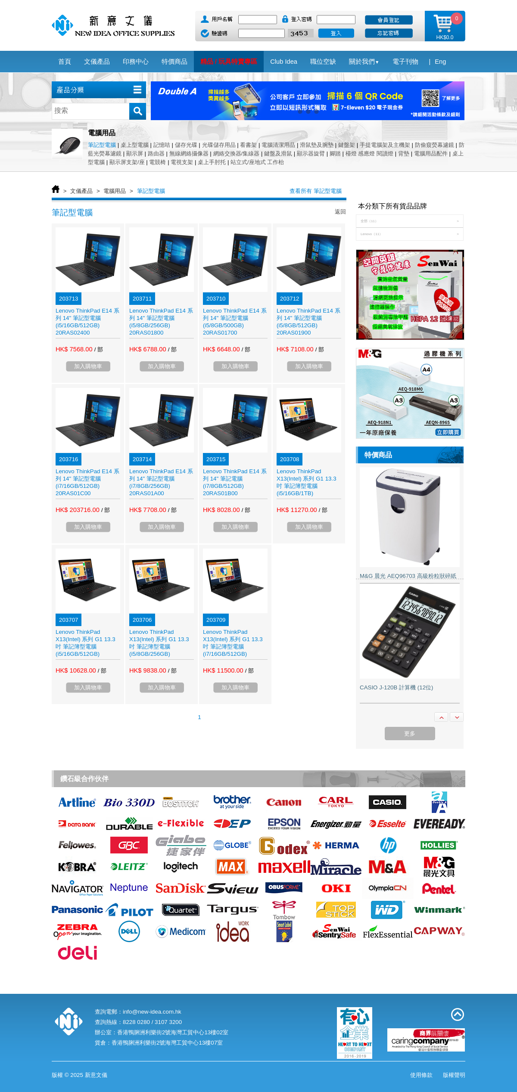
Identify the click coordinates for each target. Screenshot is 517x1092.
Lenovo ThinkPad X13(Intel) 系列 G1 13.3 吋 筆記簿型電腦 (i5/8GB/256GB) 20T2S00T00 (159, 646)
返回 (340, 211)
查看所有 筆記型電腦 (316, 191)
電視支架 (182, 162)
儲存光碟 (186, 145)
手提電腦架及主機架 (385, 145)
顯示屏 (134, 153)
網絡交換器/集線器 (236, 153)
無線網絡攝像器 (189, 153)
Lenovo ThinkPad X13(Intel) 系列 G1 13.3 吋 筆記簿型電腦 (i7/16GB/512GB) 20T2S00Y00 (233, 646)
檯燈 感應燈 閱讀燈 (369, 153)
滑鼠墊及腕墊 (316, 145)
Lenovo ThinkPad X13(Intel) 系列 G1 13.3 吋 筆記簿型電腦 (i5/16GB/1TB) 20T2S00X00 (306, 486)
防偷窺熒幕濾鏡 (434, 145)
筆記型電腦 (102, 145)
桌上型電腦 (135, 145)
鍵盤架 (346, 145)
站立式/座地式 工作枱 (257, 162)
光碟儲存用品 (219, 145)
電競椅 (157, 162)
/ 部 (98, 349)
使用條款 (421, 1075)
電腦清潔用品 (278, 145)
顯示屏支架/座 (127, 162)
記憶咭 (161, 145)
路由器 (156, 153)
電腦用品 (114, 191)
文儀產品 (81, 191)
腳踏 (335, 153)
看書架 (248, 145)
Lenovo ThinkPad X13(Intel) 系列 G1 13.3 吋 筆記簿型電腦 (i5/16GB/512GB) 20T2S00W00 (85, 646)
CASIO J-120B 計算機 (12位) (396, 687)
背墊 (403, 153)
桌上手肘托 (212, 162)
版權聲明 (454, 1075)
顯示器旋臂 (311, 153)
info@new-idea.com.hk (152, 1011)
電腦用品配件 (431, 153)
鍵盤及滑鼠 (278, 153)
